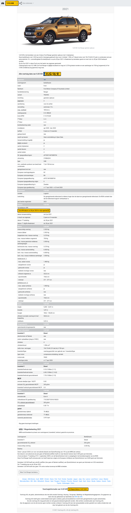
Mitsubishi (41, 481)
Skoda (93, 481)
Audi (37, 479)
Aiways (24, 479)
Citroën (46, 479)
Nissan (47, 481)
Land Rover (94, 479)
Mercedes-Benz (24, 481)
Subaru (98, 481)
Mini (35, 481)
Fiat (56, 479)
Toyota (59, 483)
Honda (64, 479)
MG (32, 481)
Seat (84, 481)
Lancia (88, 479)
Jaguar (75, 479)
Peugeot (57, 481)
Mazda (106, 479)
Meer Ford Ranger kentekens (29, 472)
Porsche (69, 481)
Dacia (51, 479)
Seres (88, 481)
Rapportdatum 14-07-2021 (78, 489)
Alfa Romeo (31, 479)
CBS (81, 497)
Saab (80, 481)
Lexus (101, 479)
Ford (59, 479)
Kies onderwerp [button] (28, 3)
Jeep (80, 479)
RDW (76, 497)
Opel (51, 481)
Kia (84, 479)
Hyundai (69, 479)
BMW (41, 479)
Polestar (63, 481)
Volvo (72, 483)
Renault (75, 481)
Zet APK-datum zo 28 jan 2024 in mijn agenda (34, 210)
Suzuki (104, 481)
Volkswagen (66, 483)
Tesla (108, 481)
